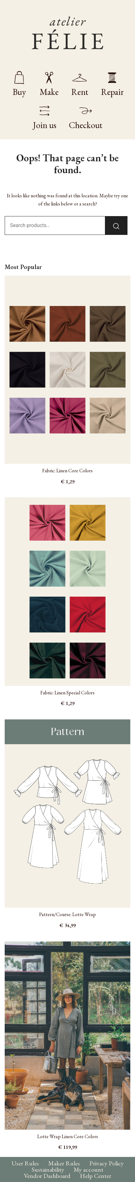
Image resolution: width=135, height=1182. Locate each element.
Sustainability (48, 1169)
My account (88, 1169)
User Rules (25, 1163)
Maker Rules (64, 1163)
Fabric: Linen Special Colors (67, 692)
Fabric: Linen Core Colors (67, 470)
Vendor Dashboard (47, 1176)
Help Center (95, 1176)
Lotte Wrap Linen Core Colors (67, 1136)
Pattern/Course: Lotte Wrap (67, 914)
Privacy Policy (106, 1163)
